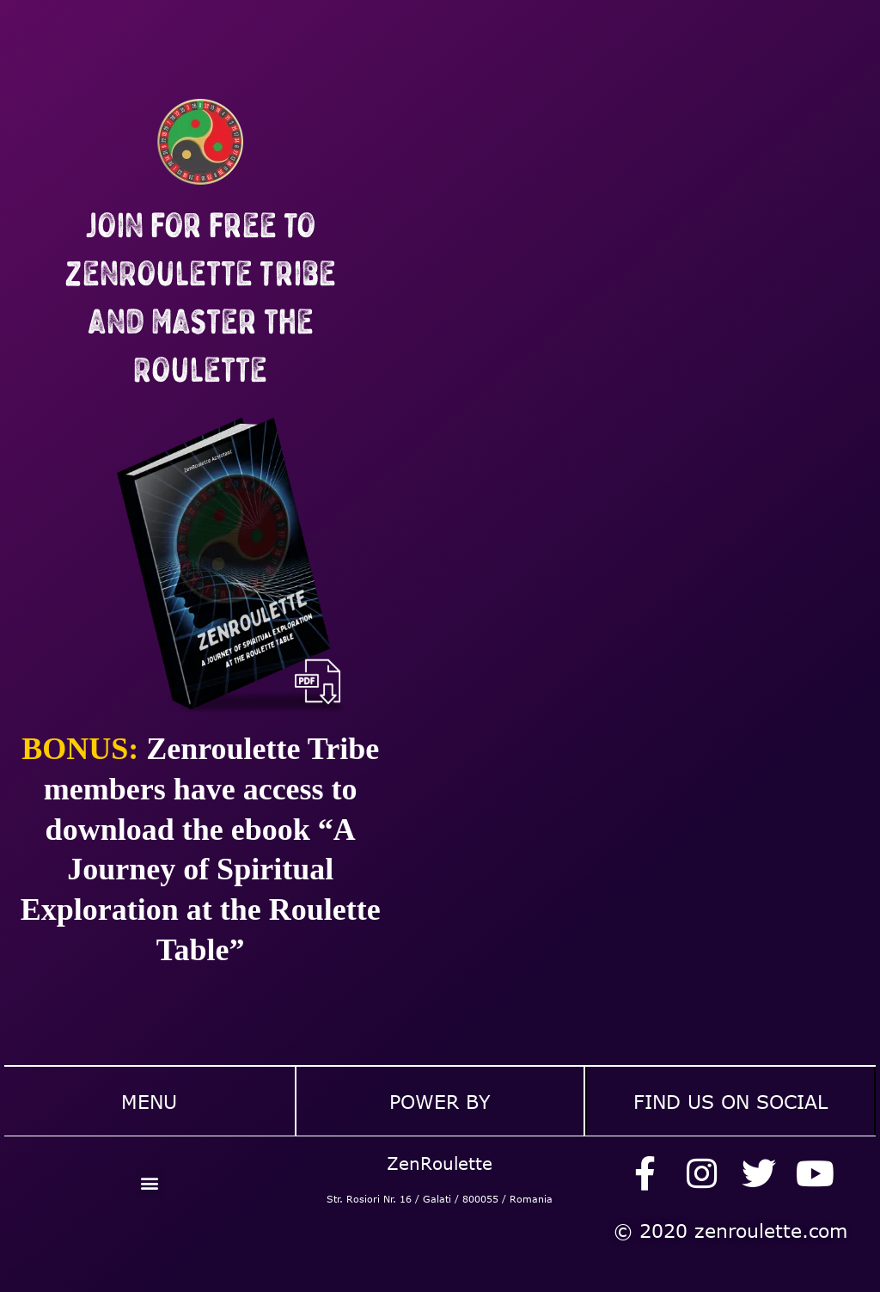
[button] (149, 1183)
